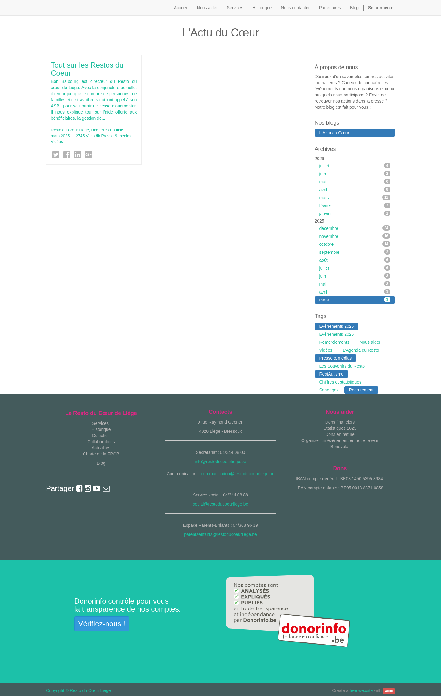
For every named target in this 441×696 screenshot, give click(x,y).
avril (355, 189)
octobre (355, 244)
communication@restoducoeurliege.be (237, 473)
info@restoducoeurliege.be (220, 461)
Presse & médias (116, 135)
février (355, 205)
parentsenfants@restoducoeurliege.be (220, 534)
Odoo (389, 691)
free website (361, 690)
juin (355, 173)
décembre (355, 228)
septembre (355, 252)
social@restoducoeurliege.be (220, 504)
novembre (355, 236)
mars (355, 197)
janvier (355, 213)
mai (355, 181)
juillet (355, 165)
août (355, 260)
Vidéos (57, 141)
